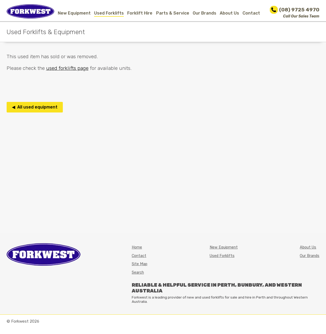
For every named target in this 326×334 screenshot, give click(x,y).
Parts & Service (172, 13)
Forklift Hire (139, 13)
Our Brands (204, 13)
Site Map (139, 264)
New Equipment (74, 13)
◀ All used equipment (35, 107)
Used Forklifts (109, 13)
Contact (251, 13)
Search (138, 272)
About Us (229, 13)
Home (137, 247)
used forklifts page (67, 68)
